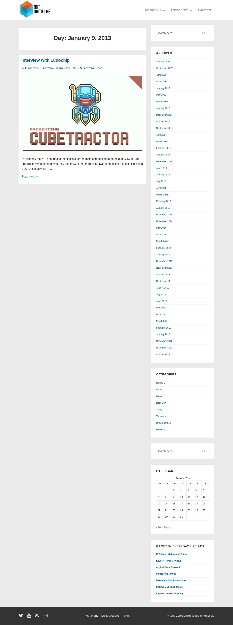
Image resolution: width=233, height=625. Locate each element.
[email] (45, 616)
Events (159, 389)
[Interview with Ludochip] (67, 68)
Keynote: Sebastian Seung (169, 593)
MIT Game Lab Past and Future (171, 554)
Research (182, 10)
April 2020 (161, 74)
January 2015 (163, 208)
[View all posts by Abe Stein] (32, 68)
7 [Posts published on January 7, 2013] (158, 497)
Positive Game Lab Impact (169, 587)
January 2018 (163, 108)
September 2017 (164, 128)
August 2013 (162, 287)
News (99, 68)
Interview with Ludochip (45, 60)
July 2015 (161, 181)
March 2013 (162, 321)
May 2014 (161, 227)
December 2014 (164, 214)
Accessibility (92, 616)
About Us (155, 10)
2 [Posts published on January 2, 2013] (173, 490)
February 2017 (163, 148)
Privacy (126, 616)
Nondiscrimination (110, 616)
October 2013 (163, 274)
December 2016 (164, 161)
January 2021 (163, 61)
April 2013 (161, 314)
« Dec (159, 527)
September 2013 (164, 281)
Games (204, 10)
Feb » (167, 527)
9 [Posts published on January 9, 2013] (173, 497)
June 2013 (161, 301)
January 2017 (163, 154)
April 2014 (161, 234)
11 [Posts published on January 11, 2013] (189, 497)
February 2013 (163, 327)
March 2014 (162, 241)
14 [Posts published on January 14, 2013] (159, 503)
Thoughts (161, 416)
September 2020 (164, 68)
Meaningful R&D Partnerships (171, 580)
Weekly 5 (160, 429)
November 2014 (164, 221)
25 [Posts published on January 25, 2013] (189, 510)
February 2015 (163, 201)
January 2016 (163, 174)
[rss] (37, 616)
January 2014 (163, 254)
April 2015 (161, 188)
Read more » (29, 176)
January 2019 (163, 88)
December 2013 (164, 261)
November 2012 (164, 347)
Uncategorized (163, 423)
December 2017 (164, 115)
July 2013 (161, 294)
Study (159, 409)
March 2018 (162, 101)
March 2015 (162, 194)
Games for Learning (166, 574)
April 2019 (161, 81)
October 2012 (163, 354)
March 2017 (162, 141)
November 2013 (164, 267)
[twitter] (22, 616)
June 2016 (161, 168)
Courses (160, 383)
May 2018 (161, 94)
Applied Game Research (168, 567)
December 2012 (164, 341)
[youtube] (30, 616)
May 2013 (161, 307)
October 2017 (163, 121)
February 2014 (163, 248)
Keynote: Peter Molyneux (168, 561)
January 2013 (163, 334)
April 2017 (161, 134)
